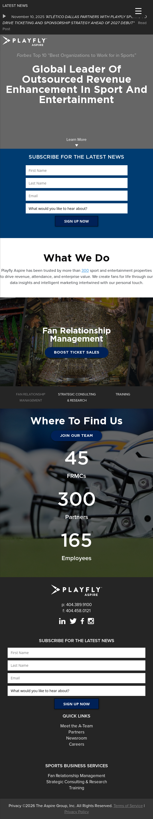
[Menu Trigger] (138, 11)
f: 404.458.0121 (77, 610)
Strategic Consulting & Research (76, 781)
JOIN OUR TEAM (76, 436)
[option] (76, 23)
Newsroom (76, 738)
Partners (76, 732)
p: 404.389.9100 (77, 604)
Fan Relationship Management (76, 775)
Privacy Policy (76, 811)
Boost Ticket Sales (76, 352)
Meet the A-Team (76, 726)
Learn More (76, 142)
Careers (76, 744)
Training (76, 788)
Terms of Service (128, 805)
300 (85, 270)
